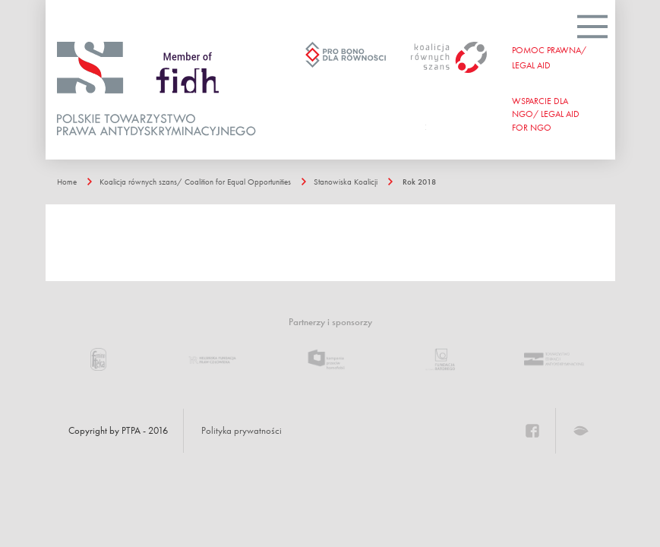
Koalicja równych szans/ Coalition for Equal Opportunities (195, 181)
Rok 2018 (419, 181)
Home (67, 181)
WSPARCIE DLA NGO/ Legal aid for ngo (545, 114)
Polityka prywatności (241, 431)
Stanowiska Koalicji (345, 181)
